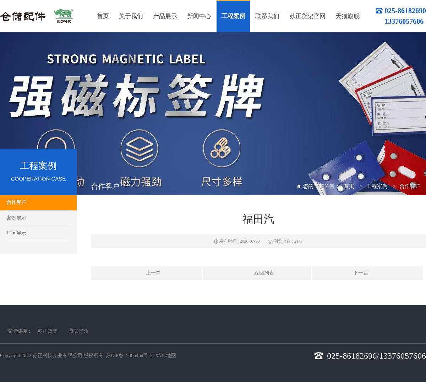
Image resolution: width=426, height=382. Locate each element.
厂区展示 (16, 233)
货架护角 (79, 331)
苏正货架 (48, 331)
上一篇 (146, 273)
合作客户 (16, 202)
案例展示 (16, 218)
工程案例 (377, 186)
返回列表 (257, 273)
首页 (349, 186)
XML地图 (165, 355)
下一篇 (367, 273)
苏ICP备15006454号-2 (129, 355)
